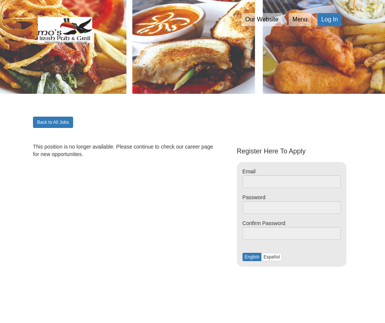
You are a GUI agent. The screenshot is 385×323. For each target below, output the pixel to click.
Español (272, 257)
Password (254, 197)
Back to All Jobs (53, 122)
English (252, 257)
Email (249, 171)
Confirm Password (264, 223)
